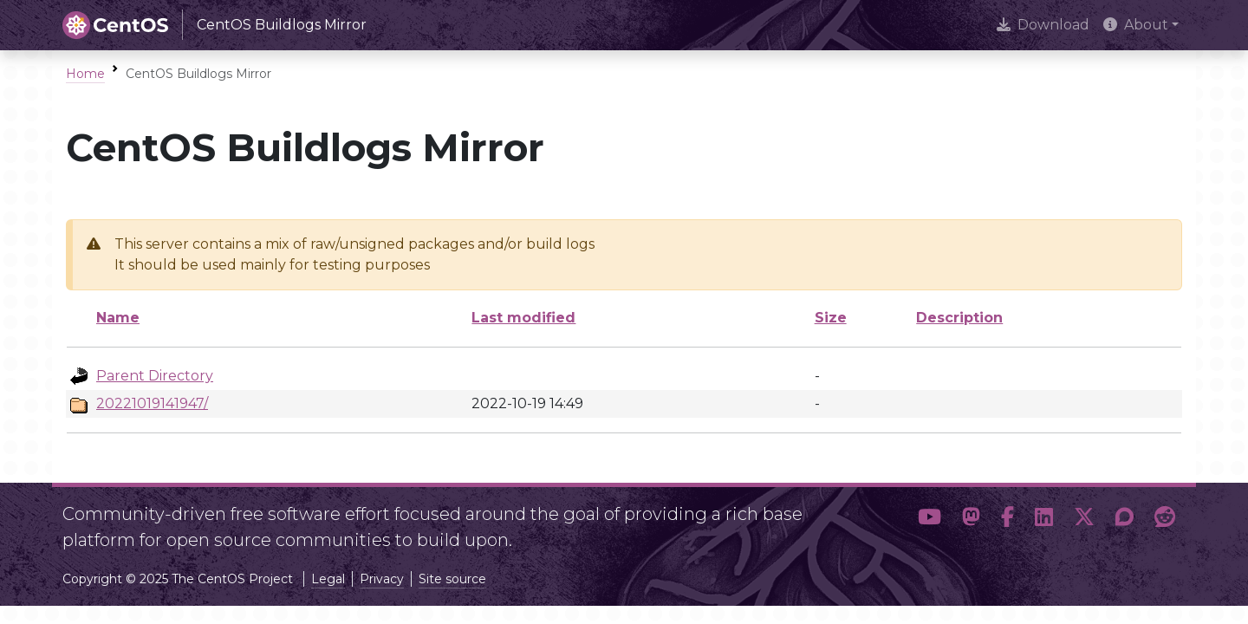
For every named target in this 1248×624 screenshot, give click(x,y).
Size (831, 317)
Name (118, 317)
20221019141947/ (152, 403)
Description (959, 317)
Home (85, 73)
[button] (929, 520)
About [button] (1135, 24)
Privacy (382, 579)
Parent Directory (154, 375)
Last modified (523, 317)
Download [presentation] (1043, 24)
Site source (452, 579)
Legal (328, 579)
